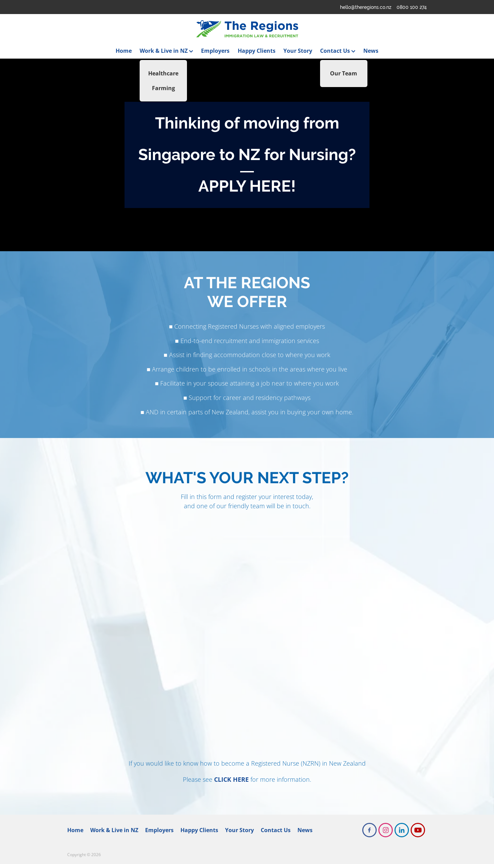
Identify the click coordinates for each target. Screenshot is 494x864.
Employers (215, 51)
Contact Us (337, 51)
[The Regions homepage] (247, 28)
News (370, 51)
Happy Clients (256, 51)
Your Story (297, 51)
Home (124, 51)
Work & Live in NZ (166, 51)
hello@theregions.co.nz (365, 7)
